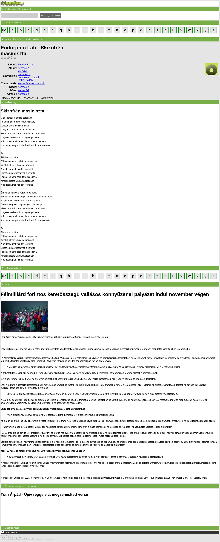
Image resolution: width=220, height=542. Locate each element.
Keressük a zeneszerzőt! (31, 83)
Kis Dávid (23, 71)
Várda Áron (24, 74)
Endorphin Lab (26, 64)
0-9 (4, 30)
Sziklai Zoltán (25, 80)
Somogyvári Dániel (28, 77)
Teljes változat (11, 532)
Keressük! (23, 68)
